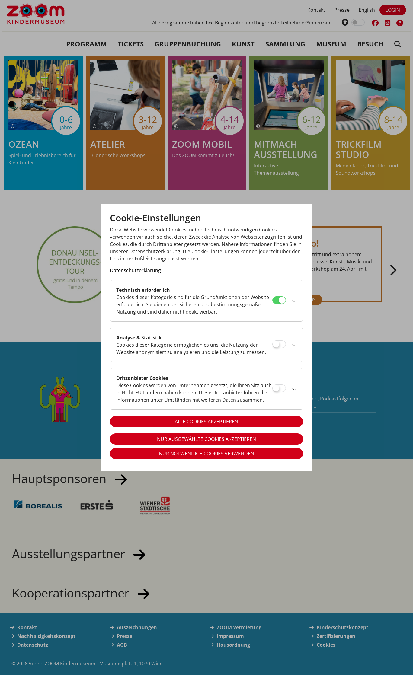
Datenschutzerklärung (135, 270)
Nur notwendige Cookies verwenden (206, 453)
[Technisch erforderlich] (279, 300)
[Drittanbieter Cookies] (279, 388)
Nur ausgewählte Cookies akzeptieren (206, 439)
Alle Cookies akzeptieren (206, 421)
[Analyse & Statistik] (279, 344)
